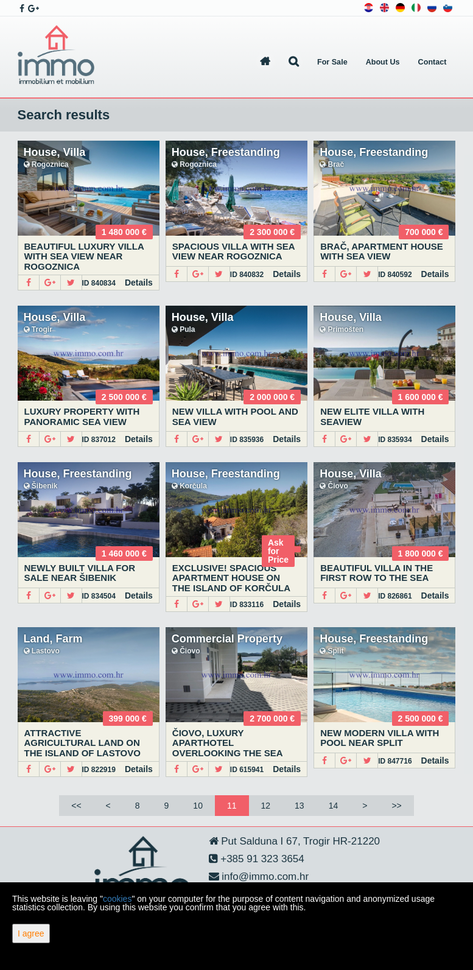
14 (333, 805)
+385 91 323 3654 (261, 859)
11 (232, 805)
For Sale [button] (332, 62)
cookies (117, 899)
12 (266, 805)
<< (76, 805)
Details (139, 282)
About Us (383, 62)
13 (299, 805)
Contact (432, 62)
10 (198, 805)
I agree (31, 933)
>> (396, 805)
